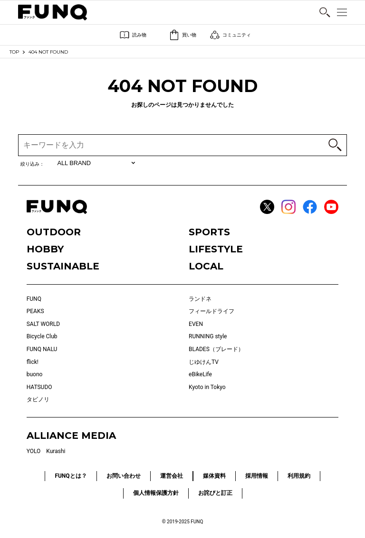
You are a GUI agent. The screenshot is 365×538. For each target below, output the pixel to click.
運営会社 (171, 476)
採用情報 (256, 476)
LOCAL (206, 266)
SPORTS (209, 232)
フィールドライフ (211, 311)
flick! (32, 362)
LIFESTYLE (216, 249)
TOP (14, 52)
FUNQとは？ (70, 476)
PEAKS (35, 311)
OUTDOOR (54, 232)
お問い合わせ (123, 476)
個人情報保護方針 (156, 493)
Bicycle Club (42, 336)
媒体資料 (214, 476)
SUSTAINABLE (63, 266)
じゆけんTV (204, 362)
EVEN (196, 324)
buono (35, 374)
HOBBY (45, 249)
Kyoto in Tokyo (207, 387)
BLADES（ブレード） (216, 349)
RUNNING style (208, 336)
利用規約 (299, 476)
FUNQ (34, 299)
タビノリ (38, 399)
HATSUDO (39, 387)
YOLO (34, 451)
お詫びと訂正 (215, 493)
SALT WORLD (43, 324)
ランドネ (200, 299)
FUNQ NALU (42, 349)
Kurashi (55, 451)
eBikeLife (200, 374)
